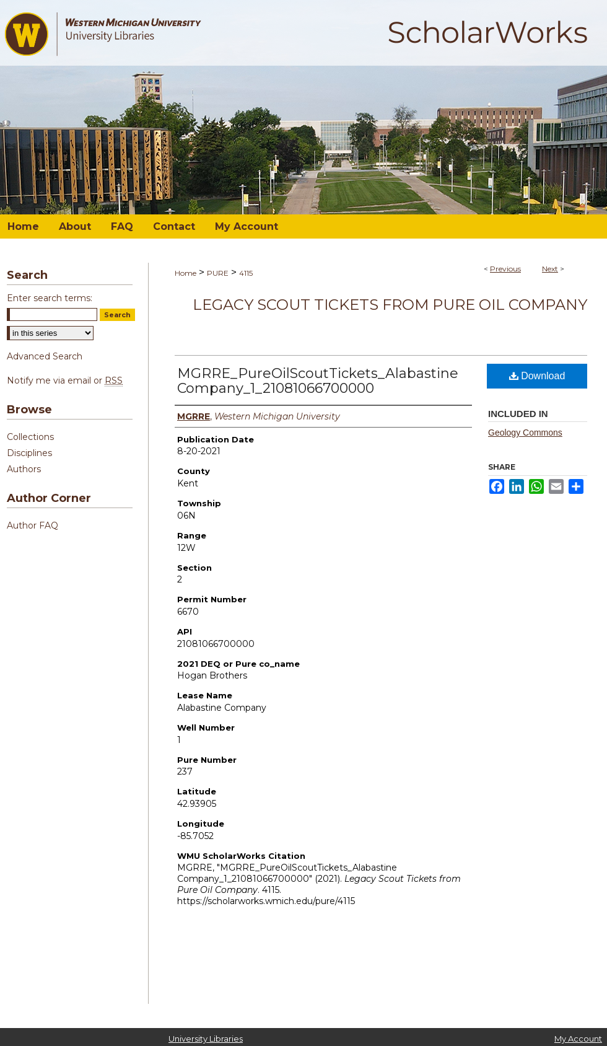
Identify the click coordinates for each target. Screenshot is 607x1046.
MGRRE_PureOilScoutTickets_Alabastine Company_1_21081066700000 (317, 381)
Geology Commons (525, 432)
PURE (218, 273)
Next (550, 268)
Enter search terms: (49, 298)
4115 (246, 273)
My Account (578, 1039)
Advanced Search (44, 356)
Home (185, 273)
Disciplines (29, 453)
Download (537, 376)
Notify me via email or (65, 380)
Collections (30, 436)
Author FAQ (32, 525)
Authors (24, 469)
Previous (505, 268)
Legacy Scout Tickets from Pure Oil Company (390, 305)
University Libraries (205, 1039)
